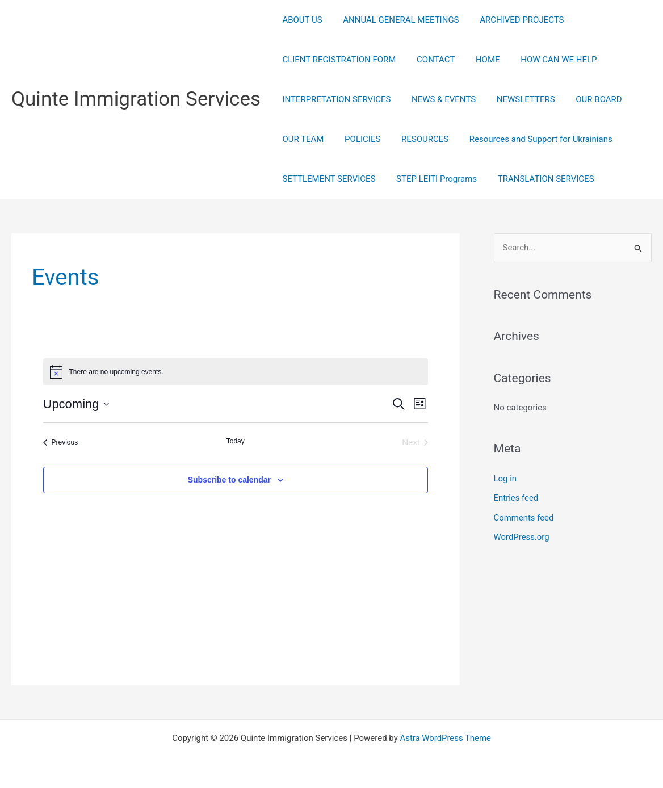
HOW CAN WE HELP (545, 60)
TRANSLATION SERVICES (536, 179)
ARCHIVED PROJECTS (513, 20)
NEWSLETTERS (516, 99)
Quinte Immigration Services (136, 99)
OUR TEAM (301, 139)
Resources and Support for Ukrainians (527, 139)
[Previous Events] (60, 443)
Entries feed (516, 498)
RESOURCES (415, 139)
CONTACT (430, 60)
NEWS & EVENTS (438, 99)
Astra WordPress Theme (446, 738)
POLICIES (357, 139)
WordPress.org (522, 536)
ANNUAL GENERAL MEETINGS (395, 20)
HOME (478, 60)
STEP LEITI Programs (431, 179)
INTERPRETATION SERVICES (334, 99)
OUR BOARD (586, 99)
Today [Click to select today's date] (235, 441)
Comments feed (524, 517)
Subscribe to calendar (229, 479)
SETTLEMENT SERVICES (327, 179)
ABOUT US (300, 20)
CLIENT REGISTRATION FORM (337, 60)
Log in (505, 478)
